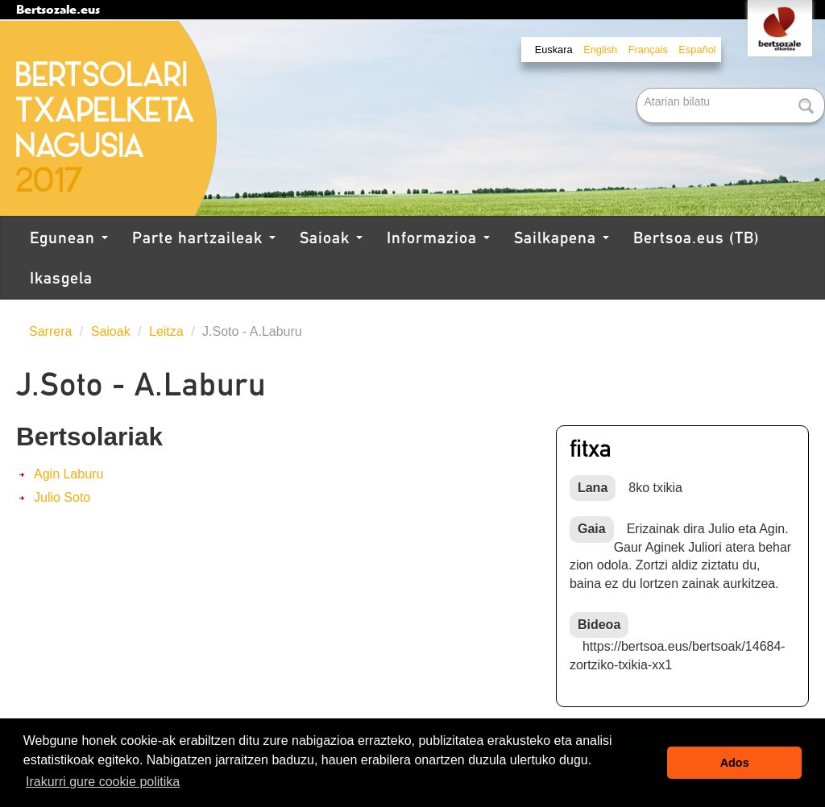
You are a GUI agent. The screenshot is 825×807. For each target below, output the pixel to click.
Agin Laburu (68, 474)
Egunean (69, 237)
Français (648, 49)
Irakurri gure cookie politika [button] (103, 781)
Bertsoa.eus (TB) (696, 237)
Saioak (331, 237)
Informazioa (438, 237)
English (600, 49)
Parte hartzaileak (204, 237)
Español (696, 49)
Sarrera (50, 331)
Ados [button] (734, 762)
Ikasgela (61, 278)
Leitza (166, 331)
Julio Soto (62, 497)
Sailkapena (561, 237)
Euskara (554, 49)
